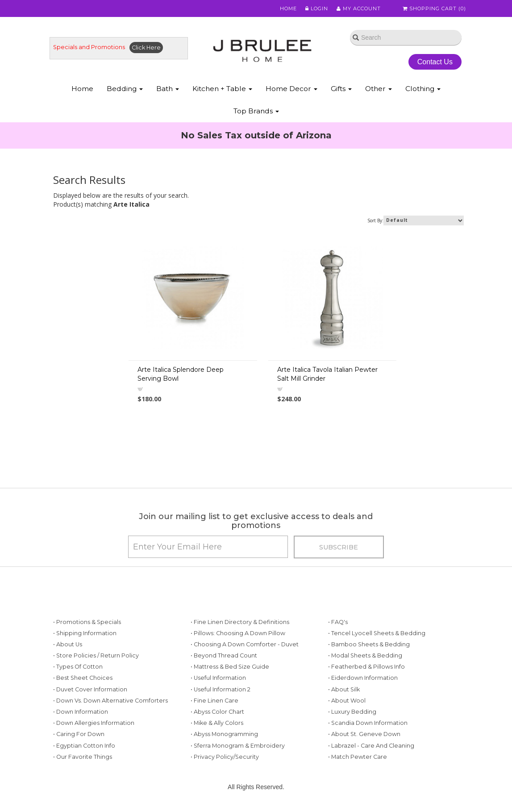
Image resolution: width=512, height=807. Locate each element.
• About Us (67, 644)
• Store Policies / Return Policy (96, 655)
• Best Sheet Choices (82, 677)
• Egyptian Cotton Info (84, 745)
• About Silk (344, 689)
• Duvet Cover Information (90, 689)
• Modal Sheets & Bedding (365, 655)
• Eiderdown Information (363, 677)
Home (288, 8)
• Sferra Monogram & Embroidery (238, 745)
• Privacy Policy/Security (225, 756)
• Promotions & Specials (87, 622)
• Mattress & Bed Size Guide (230, 666)
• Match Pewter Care (357, 756)
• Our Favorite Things (82, 756)
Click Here (146, 47)
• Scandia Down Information (368, 723)
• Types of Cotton (78, 666)
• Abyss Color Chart (217, 711)
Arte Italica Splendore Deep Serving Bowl (180, 374)
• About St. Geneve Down (364, 734)
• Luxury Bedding (352, 711)
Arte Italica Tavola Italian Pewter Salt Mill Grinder (327, 374)
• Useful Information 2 (220, 689)
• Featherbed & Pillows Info (366, 666)
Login (316, 8)
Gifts (341, 88)
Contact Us (435, 62)
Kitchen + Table (222, 88)
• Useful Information (218, 677)
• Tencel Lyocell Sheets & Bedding (376, 633)
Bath (167, 88)
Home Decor (291, 88)
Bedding (125, 88)
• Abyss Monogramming (224, 734)
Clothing (423, 88)
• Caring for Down (78, 734)
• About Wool (347, 700)
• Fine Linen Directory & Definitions (240, 622)
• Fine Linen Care (214, 700)
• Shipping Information (85, 633)
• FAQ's (338, 622)
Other (378, 88)
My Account (359, 8)
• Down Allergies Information (93, 723)
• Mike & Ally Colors (217, 723)
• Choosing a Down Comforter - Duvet (245, 644)
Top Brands (256, 111)
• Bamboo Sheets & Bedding (369, 644)
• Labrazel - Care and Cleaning (371, 745)
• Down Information (80, 711)
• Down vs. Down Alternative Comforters (110, 700)
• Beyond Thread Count (224, 655)
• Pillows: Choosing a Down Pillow (238, 633)
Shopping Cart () (434, 8)
